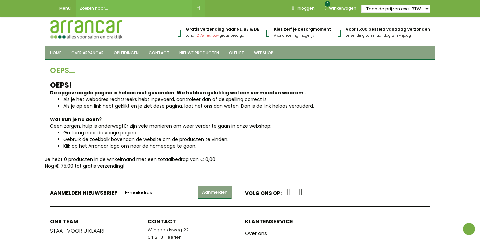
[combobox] (134, 8)
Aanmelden (214, 192)
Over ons (256, 233)
